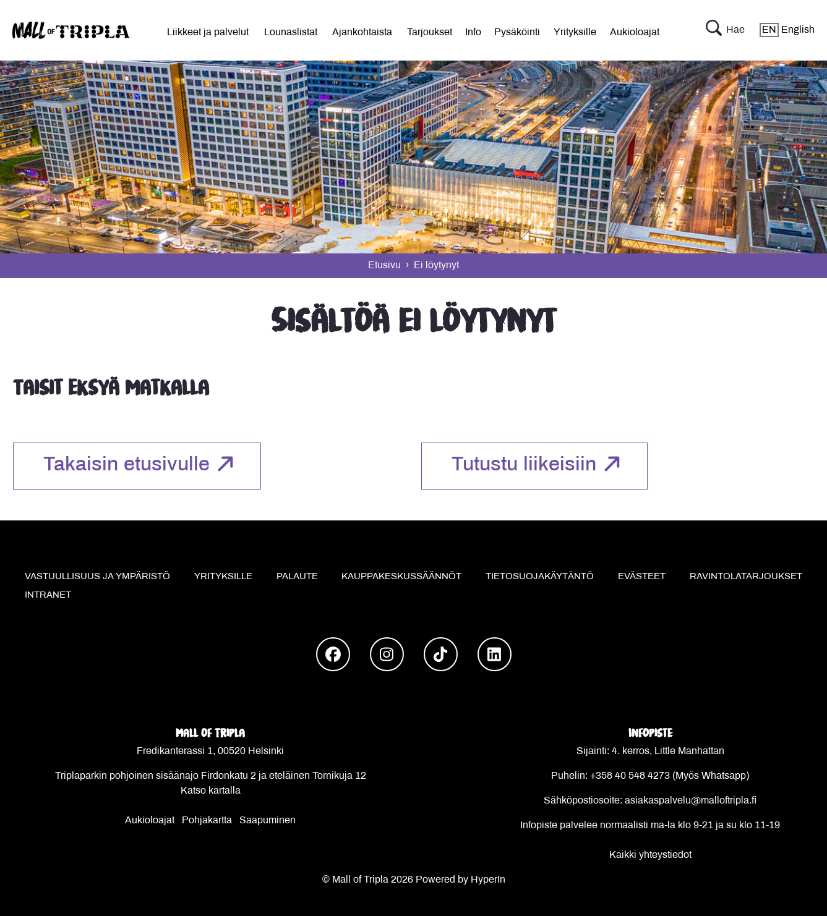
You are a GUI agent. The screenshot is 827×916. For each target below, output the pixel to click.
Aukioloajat (634, 32)
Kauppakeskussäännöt (401, 576)
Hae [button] (725, 30)
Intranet (48, 595)
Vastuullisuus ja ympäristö (97, 576)
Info (473, 32)
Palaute (297, 576)
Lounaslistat (290, 32)
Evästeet (642, 576)
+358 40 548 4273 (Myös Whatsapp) (669, 776)
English (787, 30)
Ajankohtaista (362, 32)
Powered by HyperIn (460, 879)
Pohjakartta (207, 820)
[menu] (208, 30)
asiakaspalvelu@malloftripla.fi (690, 800)
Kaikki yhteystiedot (650, 855)
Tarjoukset (429, 32)
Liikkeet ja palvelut (208, 32)
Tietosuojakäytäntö (540, 576)
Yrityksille (575, 32)
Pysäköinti (517, 32)
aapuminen (271, 820)
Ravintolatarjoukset (746, 576)
